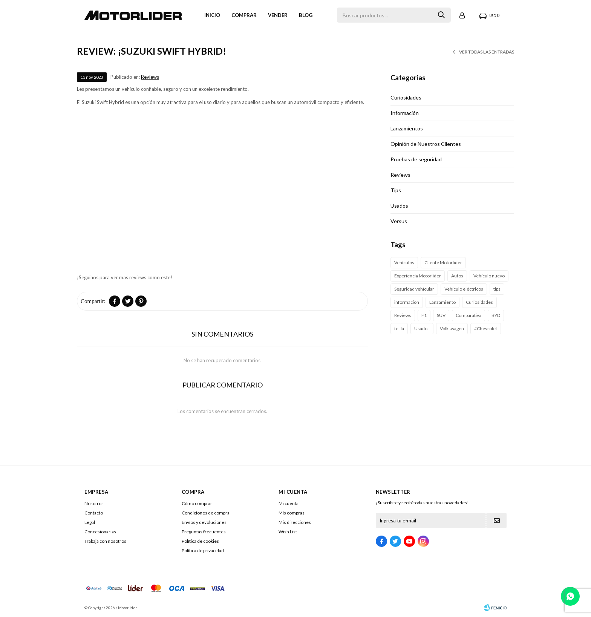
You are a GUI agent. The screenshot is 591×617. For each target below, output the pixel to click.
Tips (395, 190)
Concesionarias (100, 531)
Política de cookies (200, 541)
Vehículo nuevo (489, 276)
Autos (457, 276)
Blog (305, 15)
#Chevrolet (485, 328)
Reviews (150, 77)
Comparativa (468, 315)
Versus (398, 221)
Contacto (93, 513)
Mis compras (292, 513)
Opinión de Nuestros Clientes (425, 144)
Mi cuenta (289, 503)
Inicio (212, 15)
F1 (424, 315)
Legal (89, 522)
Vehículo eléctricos (463, 289)
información (406, 302)
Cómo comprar (197, 503)
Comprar (244, 15)
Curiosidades (405, 97)
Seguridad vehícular (414, 289)
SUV (441, 315)
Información (404, 113)
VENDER (278, 15)
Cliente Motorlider (443, 262)
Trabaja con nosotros (105, 541)
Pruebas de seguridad (416, 159)
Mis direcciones (295, 522)
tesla (399, 328)
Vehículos (404, 262)
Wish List (288, 531)
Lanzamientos (406, 128)
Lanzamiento (442, 302)
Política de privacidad (203, 550)
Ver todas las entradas (486, 52)
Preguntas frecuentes (204, 531)
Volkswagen (452, 328)
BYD (495, 315)
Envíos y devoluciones (204, 522)
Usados (399, 205)
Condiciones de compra (206, 513)
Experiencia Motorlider (417, 276)
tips (497, 289)
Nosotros (94, 503)
